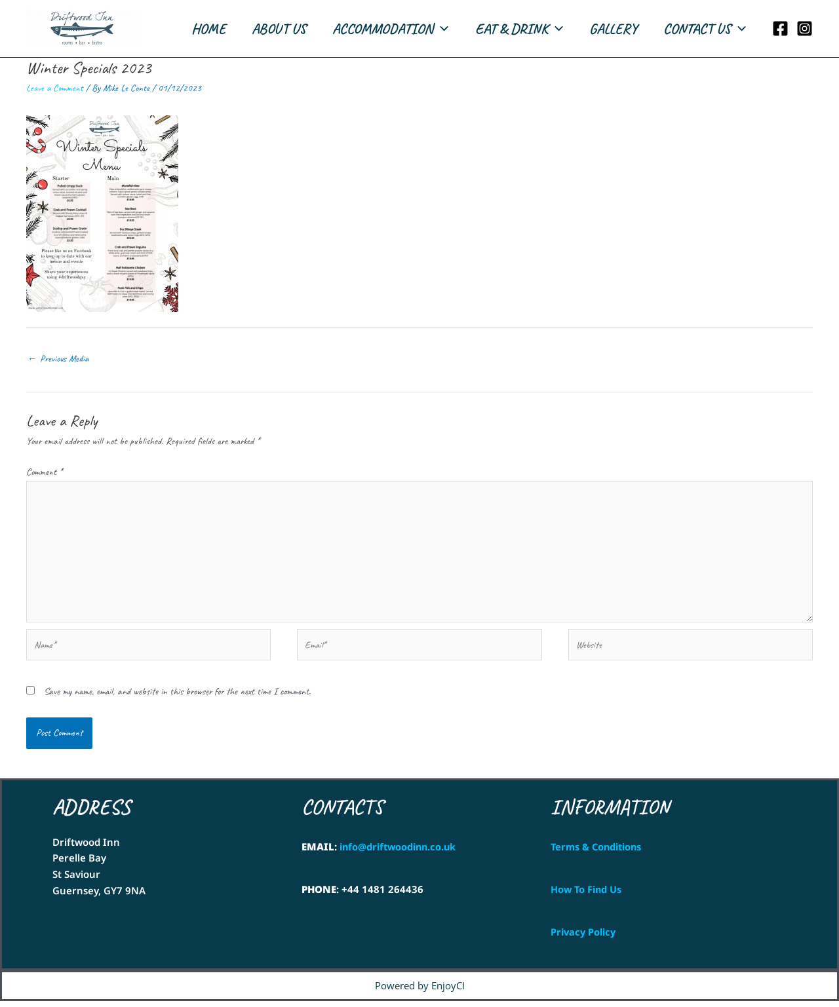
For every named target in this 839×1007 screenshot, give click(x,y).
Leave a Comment (55, 88)
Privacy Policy (584, 937)
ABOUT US (267, 29)
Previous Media (59, 358)
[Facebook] (780, 28)
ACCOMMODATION (381, 29)
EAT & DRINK (512, 29)
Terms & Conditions (598, 852)
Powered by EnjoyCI (420, 991)
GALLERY (609, 29)
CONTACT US (703, 29)
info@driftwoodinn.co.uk (399, 852)
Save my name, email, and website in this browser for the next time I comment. (177, 697)
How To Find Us (587, 895)
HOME (194, 29)
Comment (44, 472)
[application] (431, 29)
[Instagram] (804, 28)
